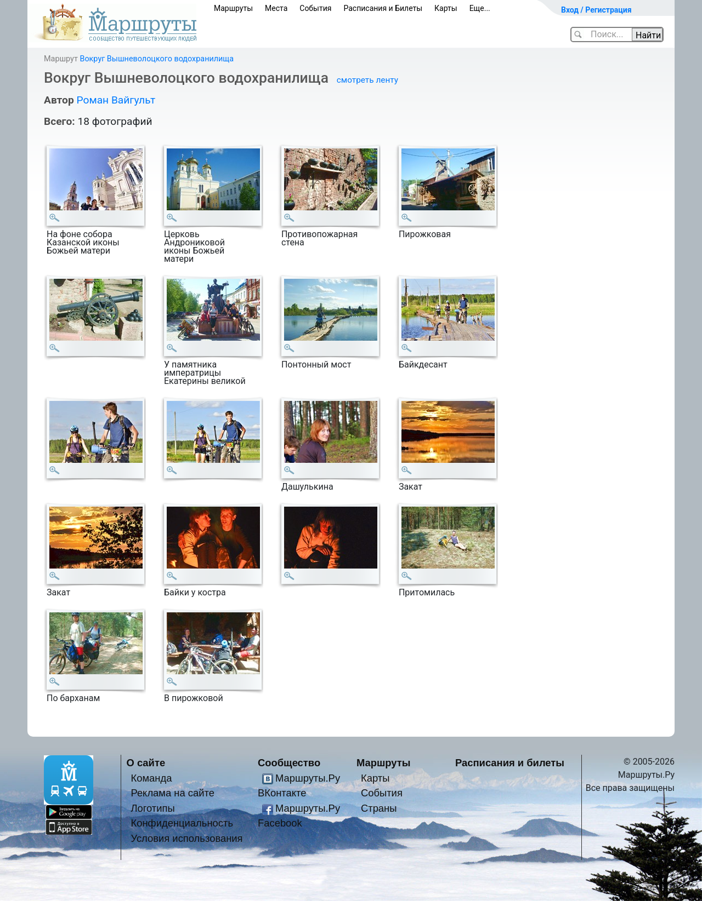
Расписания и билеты (509, 762)
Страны (379, 808)
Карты (445, 8)
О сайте (146, 762)
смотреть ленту (367, 80)
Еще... (479, 8)
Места (276, 8)
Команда (151, 778)
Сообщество (289, 762)
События (315, 8)
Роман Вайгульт (115, 100)
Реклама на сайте (172, 793)
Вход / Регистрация (596, 9)
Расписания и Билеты (382, 8)
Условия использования (186, 838)
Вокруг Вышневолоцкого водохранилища (157, 59)
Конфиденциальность (182, 823)
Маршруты (233, 8)
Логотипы (152, 808)
